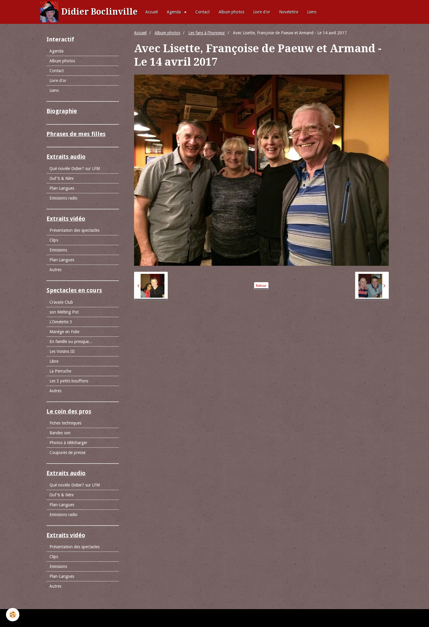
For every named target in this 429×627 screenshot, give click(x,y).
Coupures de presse (67, 452)
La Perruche (60, 371)
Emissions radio (63, 198)
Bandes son (60, 432)
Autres (55, 269)
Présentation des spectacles (74, 230)
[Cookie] (12, 614)
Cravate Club (61, 302)
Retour (261, 286)
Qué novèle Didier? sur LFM (74, 168)
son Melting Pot (64, 312)
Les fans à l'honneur (206, 32)
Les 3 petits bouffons (68, 381)
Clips (53, 240)
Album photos (231, 12)
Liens (311, 12)
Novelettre (288, 12)
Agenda (174, 12)
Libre (53, 361)
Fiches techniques (65, 423)
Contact (202, 12)
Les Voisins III (62, 351)
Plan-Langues (61, 188)
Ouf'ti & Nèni (61, 178)
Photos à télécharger (68, 442)
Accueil (151, 12)
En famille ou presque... (70, 341)
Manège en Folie (64, 331)
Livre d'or (261, 12)
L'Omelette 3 (60, 321)
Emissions (58, 250)
